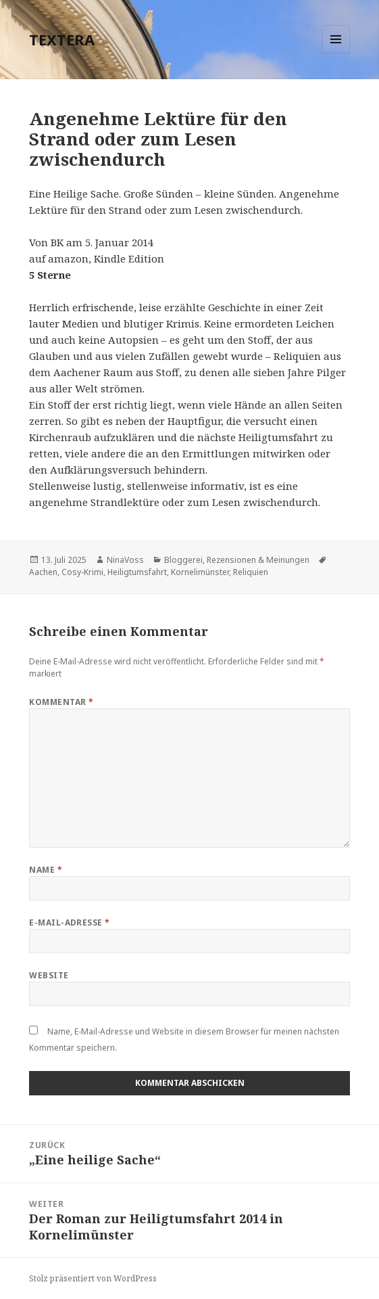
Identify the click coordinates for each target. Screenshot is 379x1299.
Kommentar (61, 702)
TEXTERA (62, 39)
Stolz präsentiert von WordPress (93, 1278)
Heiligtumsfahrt (137, 572)
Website (48, 975)
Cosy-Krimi (82, 572)
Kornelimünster (200, 572)
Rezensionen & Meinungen (258, 560)
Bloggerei (183, 560)
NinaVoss (125, 560)
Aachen (43, 572)
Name (45, 869)
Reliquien (250, 572)
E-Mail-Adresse (69, 922)
